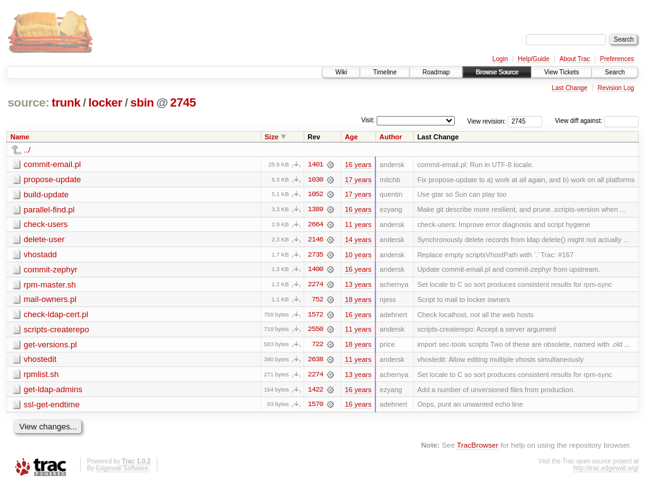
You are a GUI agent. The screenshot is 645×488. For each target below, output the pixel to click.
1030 (315, 180)
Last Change (570, 87)
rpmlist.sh (41, 376)
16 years (358, 164)
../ (27, 149)
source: (28, 102)
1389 (315, 210)
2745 (183, 102)
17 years (358, 179)
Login (500, 58)
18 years (358, 301)
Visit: (368, 120)
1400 (315, 270)
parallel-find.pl (49, 209)
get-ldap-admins (53, 391)
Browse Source (497, 72)
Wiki (341, 72)
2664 (315, 225)
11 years (358, 225)
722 (317, 346)
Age (351, 137)
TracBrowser (477, 447)
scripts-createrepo (56, 330)
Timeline (384, 72)
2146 (315, 240)
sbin (142, 102)
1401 (315, 165)
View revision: (486, 120)
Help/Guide (533, 58)
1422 (315, 391)
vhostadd (40, 255)
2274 (315, 286)
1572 (315, 316)
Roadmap (436, 72)
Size (271, 137)
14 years (358, 240)
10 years (358, 255)
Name (20, 137)
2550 (315, 331)
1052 (315, 195)
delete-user (44, 240)
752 (317, 301)
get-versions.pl (50, 346)
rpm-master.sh (50, 285)
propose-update (52, 179)
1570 (315, 407)
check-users (46, 224)
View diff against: (597, 120)
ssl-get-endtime (52, 406)
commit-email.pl (52, 164)
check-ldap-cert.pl (56, 315)
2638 (315, 361)
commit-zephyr (50, 270)
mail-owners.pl (50, 300)
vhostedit (40, 361)
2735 (315, 255)
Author (390, 137)
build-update (46, 194)
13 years (358, 285)
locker (105, 102)
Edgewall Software (122, 470)
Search (615, 72)
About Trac (574, 58)
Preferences (617, 58)
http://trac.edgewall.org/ (606, 470)
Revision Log (616, 87)
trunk (66, 102)
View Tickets (561, 72)
